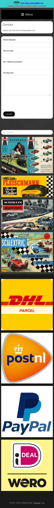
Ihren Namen (9, 39)
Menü (27, 14)
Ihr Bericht (8, 73)
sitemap (37, 503)
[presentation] (25, 103)
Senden (9, 113)
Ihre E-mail (8, 50)
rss (43, 503)
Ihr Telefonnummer (12, 61)
